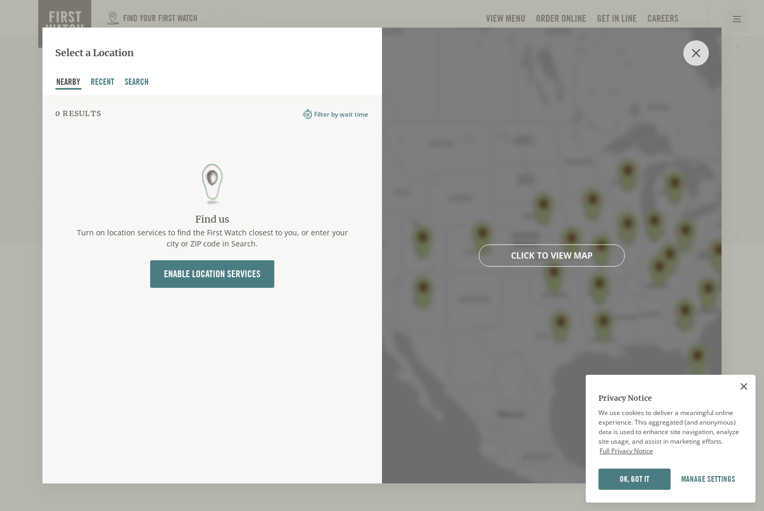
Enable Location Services (212, 273)
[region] (671, 439)
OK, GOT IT (634, 479)
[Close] (743, 386)
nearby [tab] (68, 83)
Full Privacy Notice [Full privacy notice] (626, 450)
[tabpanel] (212, 289)
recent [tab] (102, 83)
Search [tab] (137, 83)
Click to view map (552, 255)
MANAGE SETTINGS (708, 479)
